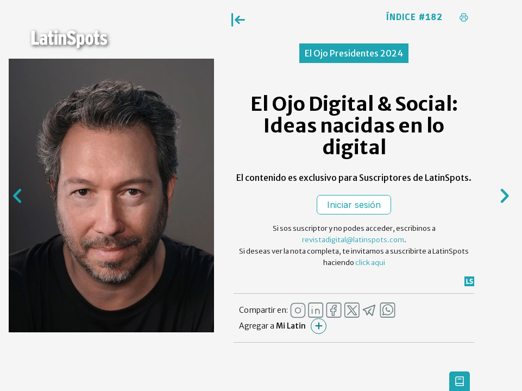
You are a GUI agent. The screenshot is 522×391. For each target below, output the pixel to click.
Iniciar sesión (354, 204)
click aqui (370, 262)
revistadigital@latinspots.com (353, 239)
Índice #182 (414, 17)
